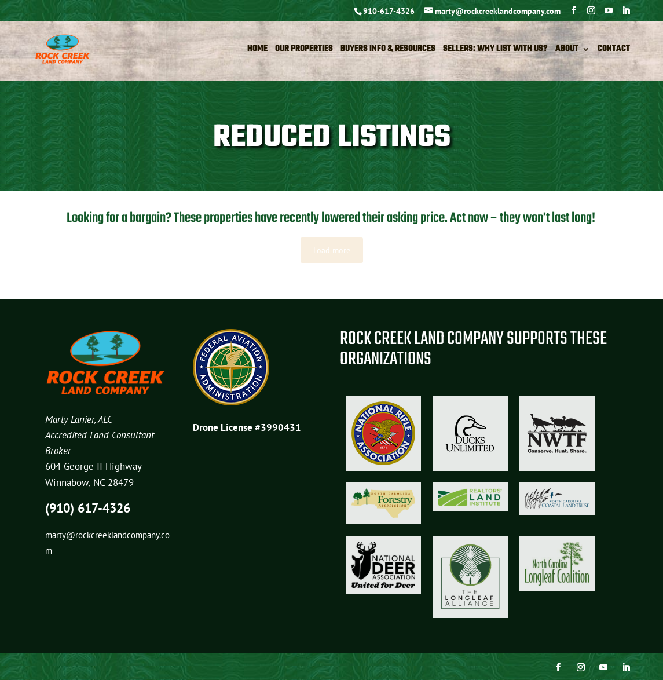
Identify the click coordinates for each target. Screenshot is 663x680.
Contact (614, 50)
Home (257, 50)
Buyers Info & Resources (387, 50)
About (566, 50)
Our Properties (304, 50)
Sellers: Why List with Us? (495, 50)
